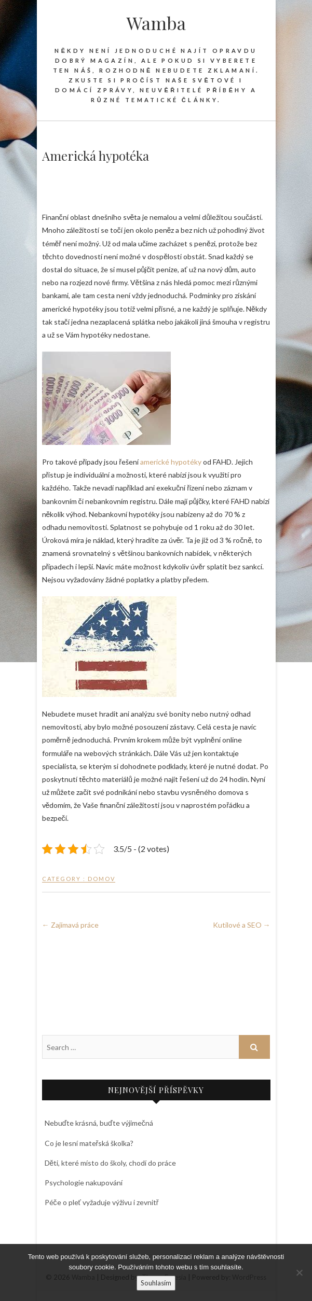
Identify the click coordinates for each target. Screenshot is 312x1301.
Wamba (156, 23)
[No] (299, 1272)
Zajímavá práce (70, 924)
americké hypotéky (170, 461)
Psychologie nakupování (84, 1182)
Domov (101, 878)
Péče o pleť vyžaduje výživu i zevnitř (102, 1202)
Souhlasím (156, 1283)
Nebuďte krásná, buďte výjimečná (99, 1122)
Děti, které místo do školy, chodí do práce (111, 1162)
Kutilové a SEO (241, 924)
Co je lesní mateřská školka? (89, 1143)
